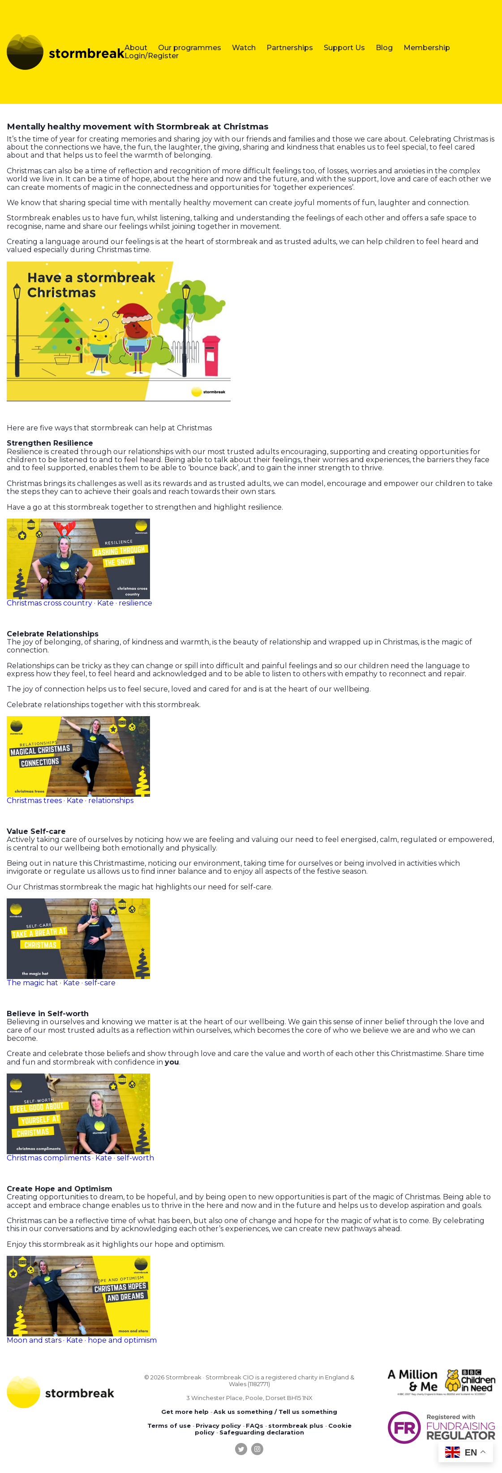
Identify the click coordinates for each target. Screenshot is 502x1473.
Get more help (185, 1411)
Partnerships (289, 47)
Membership (426, 47)
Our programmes (189, 47)
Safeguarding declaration (261, 1432)
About (135, 47)
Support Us (344, 47)
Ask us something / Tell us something (275, 1411)
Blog (384, 47)
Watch (244, 47)
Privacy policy (218, 1425)
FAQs (254, 1425)
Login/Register (151, 56)
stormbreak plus (295, 1425)
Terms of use (169, 1425)
